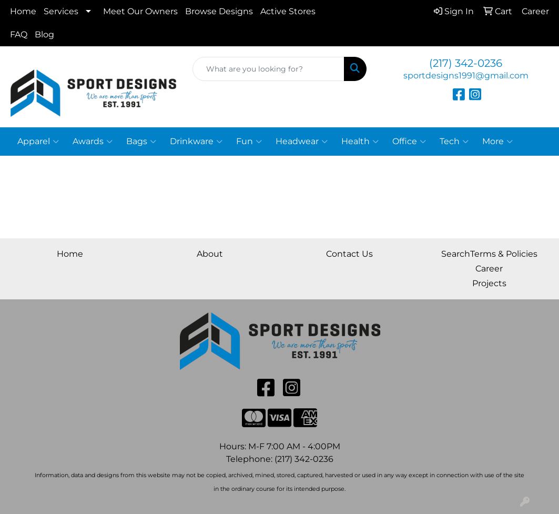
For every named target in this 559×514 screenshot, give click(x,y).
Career (489, 269)
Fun (249, 141)
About (210, 254)
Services (61, 11)
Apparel (38, 141)
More (497, 141)
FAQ (18, 34)
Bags (141, 141)
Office (409, 141)
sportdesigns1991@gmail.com (465, 75)
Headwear (302, 141)
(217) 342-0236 (465, 63)
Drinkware (196, 141)
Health (360, 141)
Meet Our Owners (140, 11)
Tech (454, 141)
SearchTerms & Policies (489, 254)
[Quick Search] (268, 69)
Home (23, 11)
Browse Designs (219, 11)
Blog (44, 34)
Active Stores (288, 11)
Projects (489, 283)
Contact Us (349, 254)
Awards (93, 141)
